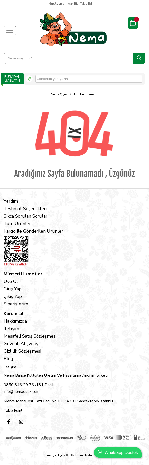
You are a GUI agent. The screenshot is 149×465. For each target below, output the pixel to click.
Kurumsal (14, 314)
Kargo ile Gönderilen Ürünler (33, 231)
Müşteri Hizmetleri (23, 274)
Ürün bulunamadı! (85, 94)
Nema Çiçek (59, 94)
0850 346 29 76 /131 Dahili (29, 385)
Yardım (11, 201)
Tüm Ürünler (17, 224)
